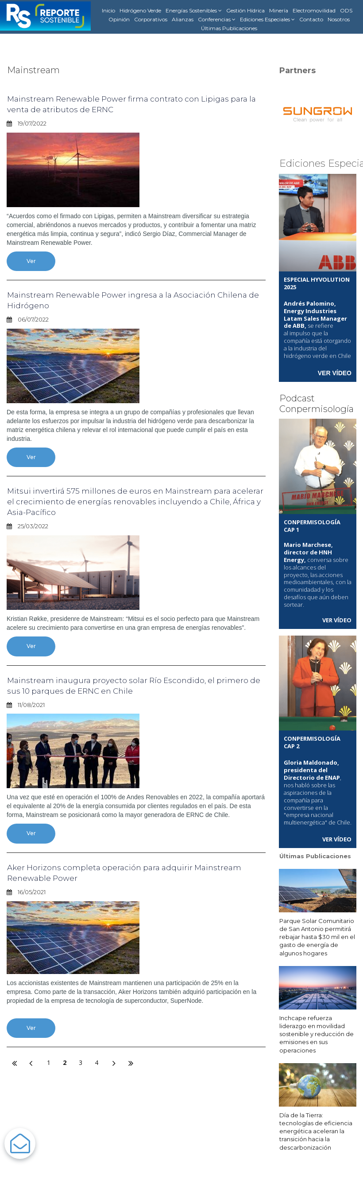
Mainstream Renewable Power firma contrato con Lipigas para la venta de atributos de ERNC (132, 103)
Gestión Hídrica (245, 10)
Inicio (108, 10)
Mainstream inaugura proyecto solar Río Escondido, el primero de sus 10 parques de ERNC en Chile (123, 686)
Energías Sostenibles (194, 10)
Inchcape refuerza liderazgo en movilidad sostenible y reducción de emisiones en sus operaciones (316, 1032)
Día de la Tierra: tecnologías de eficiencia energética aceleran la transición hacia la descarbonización (315, 1129)
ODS (346, 10)
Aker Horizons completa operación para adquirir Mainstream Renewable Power (110, 874)
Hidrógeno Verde (140, 10)
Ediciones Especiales (267, 19)
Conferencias (217, 19)
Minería (278, 10)
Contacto (311, 19)
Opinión (119, 19)
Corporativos (150, 19)
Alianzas (182, 19)
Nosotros (339, 19)
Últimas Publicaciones (229, 28)
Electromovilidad (314, 10)
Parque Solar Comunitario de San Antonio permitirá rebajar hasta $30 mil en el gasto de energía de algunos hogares (317, 935)
